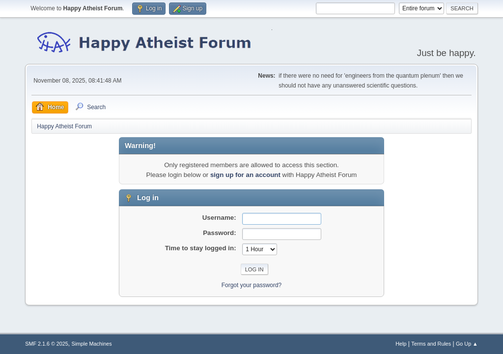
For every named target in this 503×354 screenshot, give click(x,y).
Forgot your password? (252, 285)
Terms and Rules (431, 344)
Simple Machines (92, 344)
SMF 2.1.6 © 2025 (46, 344)
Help (400, 344)
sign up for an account (245, 174)
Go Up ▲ (467, 344)
